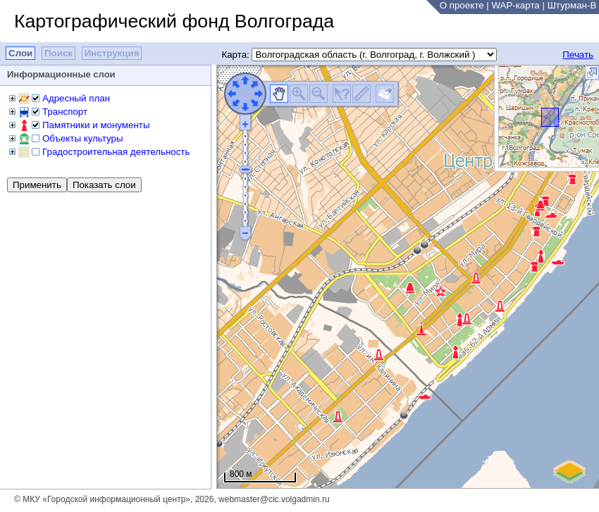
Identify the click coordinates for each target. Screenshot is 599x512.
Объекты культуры (82, 138)
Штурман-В (572, 5)
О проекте (462, 5)
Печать (577, 54)
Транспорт (64, 111)
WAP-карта (515, 5)
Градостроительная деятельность (116, 151)
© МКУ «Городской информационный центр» (102, 499)
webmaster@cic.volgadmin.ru (274, 499)
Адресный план (76, 98)
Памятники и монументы (95, 125)
